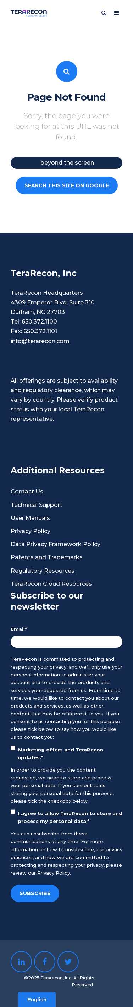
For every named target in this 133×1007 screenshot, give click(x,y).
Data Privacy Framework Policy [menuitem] (55, 544)
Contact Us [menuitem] (27, 491)
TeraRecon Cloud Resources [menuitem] (51, 583)
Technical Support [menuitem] (36, 505)
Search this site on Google (66, 185)
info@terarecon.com (40, 341)
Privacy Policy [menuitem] (30, 531)
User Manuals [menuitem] (30, 518)
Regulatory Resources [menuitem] (42, 570)
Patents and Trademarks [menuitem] (47, 557)
